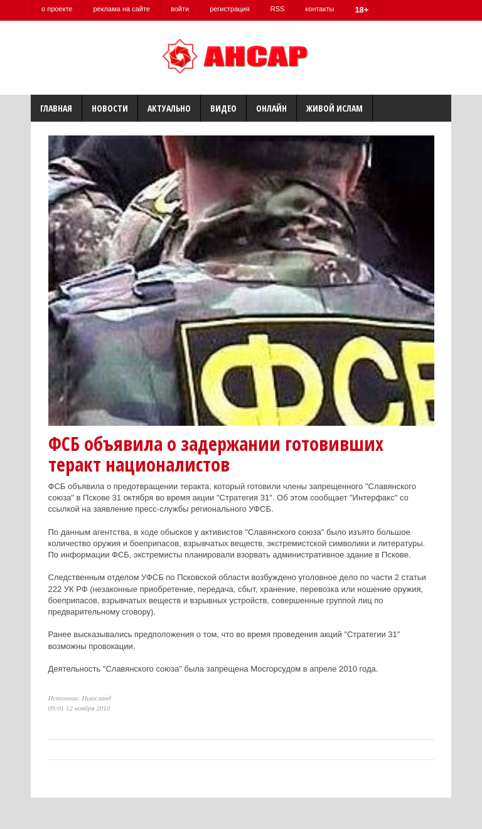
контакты (319, 9)
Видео (223, 108)
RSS (277, 9)
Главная (56, 108)
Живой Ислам (334, 108)
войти (180, 9)
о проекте (56, 9)
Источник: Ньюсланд (80, 698)
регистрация (230, 9)
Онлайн (271, 108)
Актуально (169, 108)
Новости (110, 108)
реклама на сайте (121, 9)
